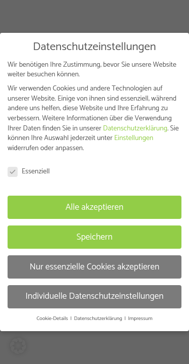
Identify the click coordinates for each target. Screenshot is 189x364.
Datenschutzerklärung (135, 128)
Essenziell (29, 171)
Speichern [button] (95, 237)
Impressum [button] (140, 318)
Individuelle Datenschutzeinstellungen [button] (94, 296)
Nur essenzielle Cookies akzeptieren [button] (95, 266)
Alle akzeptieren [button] (94, 207)
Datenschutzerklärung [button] (98, 318)
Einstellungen (133, 138)
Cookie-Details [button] (52, 318)
